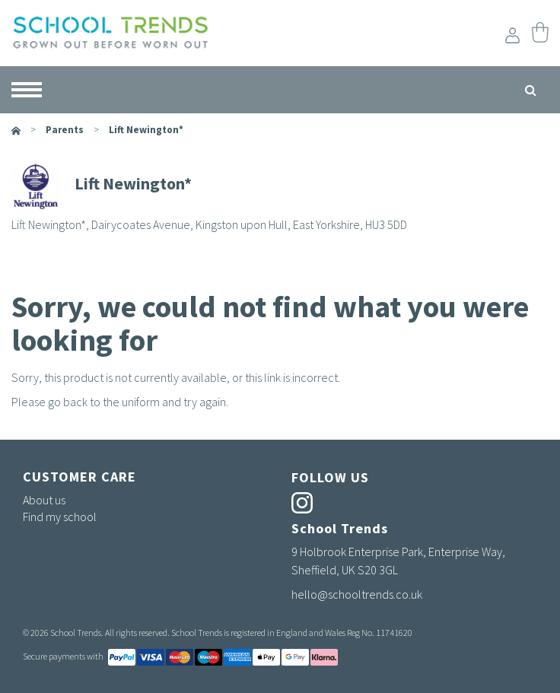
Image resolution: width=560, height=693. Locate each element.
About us (44, 499)
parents (65, 129)
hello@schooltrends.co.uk (356, 594)
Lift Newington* (146, 129)
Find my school (60, 516)
